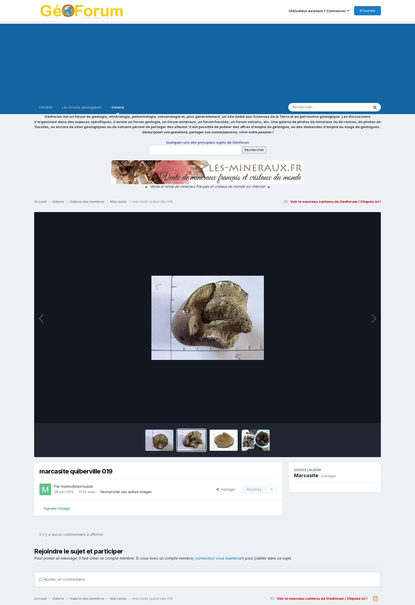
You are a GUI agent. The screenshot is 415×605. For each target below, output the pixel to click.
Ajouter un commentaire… (63, 579)
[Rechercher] (313, 107)
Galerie (117, 109)
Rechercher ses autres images (126, 492)
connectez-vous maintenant (219, 558)
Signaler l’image (57, 508)
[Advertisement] (207, 61)
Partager (225, 489)
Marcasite (306, 475)
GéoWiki (45, 107)
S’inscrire (367, 10)
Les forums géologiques (82, 107)
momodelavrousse (77, 486)
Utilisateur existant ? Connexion (319, 11)
